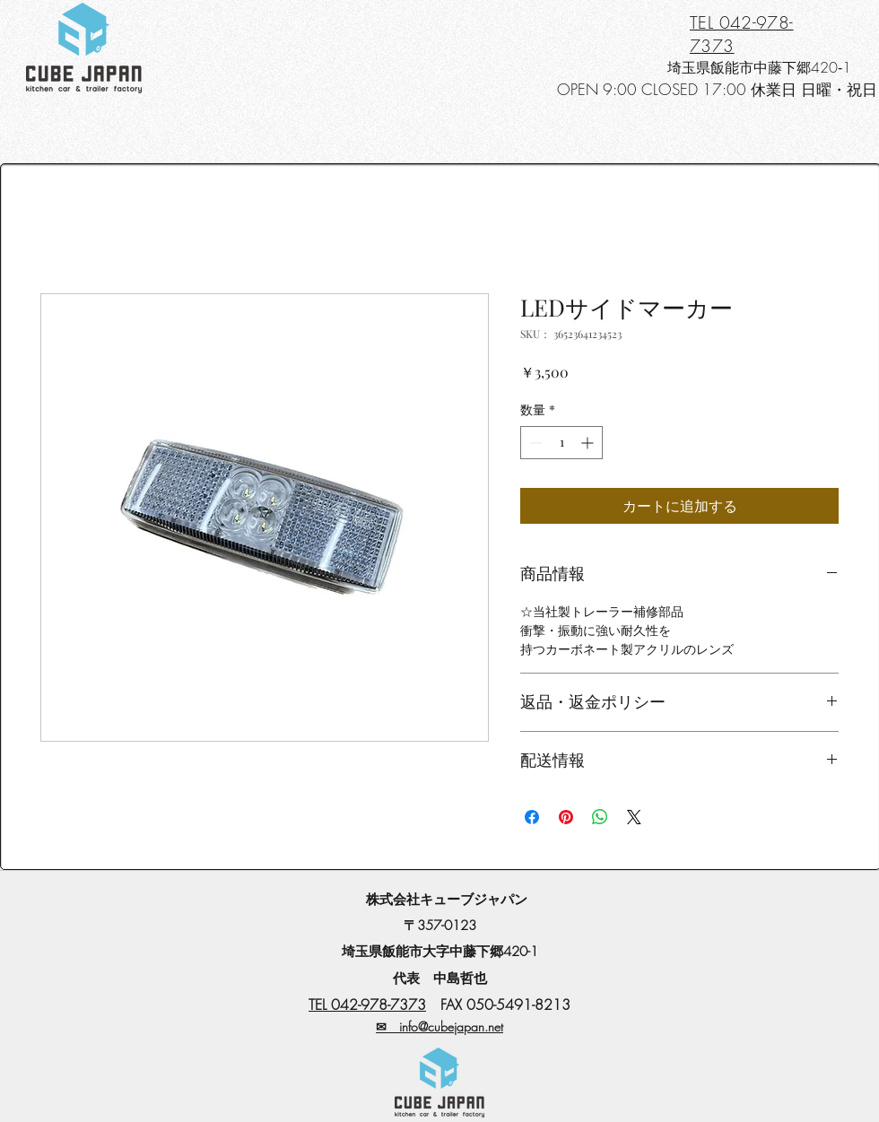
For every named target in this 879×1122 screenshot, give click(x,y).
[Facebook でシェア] (532, 817)
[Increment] (589, 442)
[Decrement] (534, 442)
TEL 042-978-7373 (367, 1004)
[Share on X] (634, 817)
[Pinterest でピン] (566, 817)
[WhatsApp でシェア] (600, 817)
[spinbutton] (561, 442)
